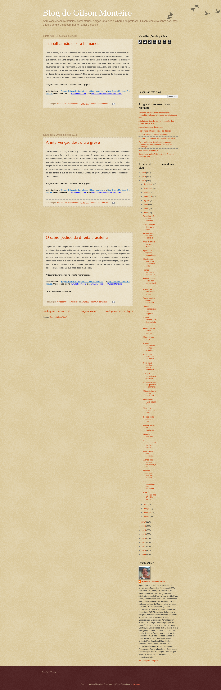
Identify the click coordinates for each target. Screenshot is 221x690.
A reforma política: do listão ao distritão (155, 131)
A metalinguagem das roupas (151, 127)
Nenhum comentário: (100, 104)
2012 (143, 542)
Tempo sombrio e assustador (149, 272)
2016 (143, 526)
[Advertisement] (87, 121)
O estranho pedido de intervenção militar (149, 262)
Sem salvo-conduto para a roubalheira (149, 366)
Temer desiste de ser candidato (149, 300)
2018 (143, 181)
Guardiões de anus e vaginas (149, 330)
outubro (147, 192)
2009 (143, 554)
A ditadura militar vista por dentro (149, 356)
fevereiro (148, 513)
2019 (143, 177)
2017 (143, 522)
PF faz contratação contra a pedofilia (149, 346)
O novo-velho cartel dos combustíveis (149, 281)
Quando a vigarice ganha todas (149, 252)
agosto (147, 200)
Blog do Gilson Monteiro (87, 13)
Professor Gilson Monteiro (153, 581)
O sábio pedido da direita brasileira (77, 237)
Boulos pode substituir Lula (148, 419)
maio (146, 213)
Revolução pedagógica (148, 150)
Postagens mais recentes (57, 311)
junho (146, 208)
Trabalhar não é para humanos (72, 43)
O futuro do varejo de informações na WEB (157, 138)
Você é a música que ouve (149, 410)
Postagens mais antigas (118, 311)
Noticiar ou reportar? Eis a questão (153, 134)
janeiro (147, 517)
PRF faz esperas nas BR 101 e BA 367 (149, 495)
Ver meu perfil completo (148, 660)
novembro (148, 188)
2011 (143, 546)
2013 (143, 538)
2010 (143, 550)
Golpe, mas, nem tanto (148, 435)
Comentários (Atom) (58, 317)
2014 (143, 534)
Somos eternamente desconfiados (149, 320)
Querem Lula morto (148, 338)
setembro (148, 196)
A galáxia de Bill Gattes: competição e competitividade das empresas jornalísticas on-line (158, 115)
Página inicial (88, 311)
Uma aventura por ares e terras (149, 244)
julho (146, 204)
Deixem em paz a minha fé (149, 402)
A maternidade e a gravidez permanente (149, 384)
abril (146, 504)
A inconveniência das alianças (149, 443)
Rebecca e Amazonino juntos (149, 291)
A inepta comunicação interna (149, 376)
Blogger (137, 684)
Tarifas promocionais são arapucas (149, 310)
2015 (143, 530)
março (146, 509)
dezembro (148, 184)
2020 (143, 173)
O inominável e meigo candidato (149, 393)
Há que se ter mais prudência (149, 427)
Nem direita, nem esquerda (148, 453)
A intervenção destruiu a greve (73, 142)
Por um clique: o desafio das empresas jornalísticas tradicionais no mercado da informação (155, 144)
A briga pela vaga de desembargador (149, 463)
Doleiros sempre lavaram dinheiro (147, 474)
